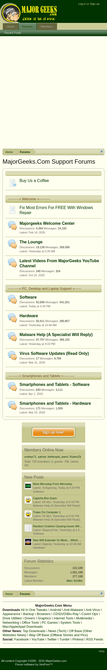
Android (55, 610)
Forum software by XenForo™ (33, 664)
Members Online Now (43, 450)
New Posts (34, 477)
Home (10, 26)
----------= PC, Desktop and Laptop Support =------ (44, 288)
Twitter (52, 639)
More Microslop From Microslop (52, 483)
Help (101, 651)
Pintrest (77, 639)
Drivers (30, 618)
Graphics (44, 618)
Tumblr (65, 639)
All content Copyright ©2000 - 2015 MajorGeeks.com (34, 660)
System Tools (70, 622)
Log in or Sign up (88, 3)
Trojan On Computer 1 (47, 512)
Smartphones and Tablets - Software (55, 384)
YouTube (37, 639)
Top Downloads (34, 631)
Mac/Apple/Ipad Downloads (23, 627)
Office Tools (30, 622)
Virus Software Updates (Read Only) (54, 353)
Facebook (21, 639)
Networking (11, 622)
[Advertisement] (53, 92)
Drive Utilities (12, 618)
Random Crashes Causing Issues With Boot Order (64, 526)
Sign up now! (53, 432)
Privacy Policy (97, 657)
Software (28, 297)
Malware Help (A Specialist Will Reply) (56, 334)
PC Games (50, 622)
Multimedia (84, 618)
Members (46, 26)
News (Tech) (57, 631)
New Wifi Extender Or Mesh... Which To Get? (61, 540)
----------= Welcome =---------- (29, 199)
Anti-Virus (93, 610)
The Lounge (31, 242)
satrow (42, 456)
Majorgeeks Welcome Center (47, 223)
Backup (28, 614)
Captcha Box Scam (45, 498)
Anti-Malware (73, 610)
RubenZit (75, 456)
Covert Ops (89, 614)
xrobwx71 (30, 456)
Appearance (11, 614)
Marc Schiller (74, 580)
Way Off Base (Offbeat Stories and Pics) (58, 635)
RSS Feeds (94, 639)
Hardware (29, 316)
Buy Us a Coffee (34, 180)
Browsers (43, 614)
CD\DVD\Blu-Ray (66, 614)
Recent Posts (13, 32)
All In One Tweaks (34, 610)
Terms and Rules (75, 657)
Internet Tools (64, 618)
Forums (27, 26)
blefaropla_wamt (58, 456)
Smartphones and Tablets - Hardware (55, 403)
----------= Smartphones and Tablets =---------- (41, 376)
